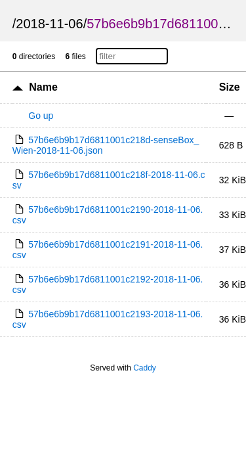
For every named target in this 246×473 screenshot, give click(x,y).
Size (229, 87)
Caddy (144, 367)
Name (43, 87)
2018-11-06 (49, 23)
